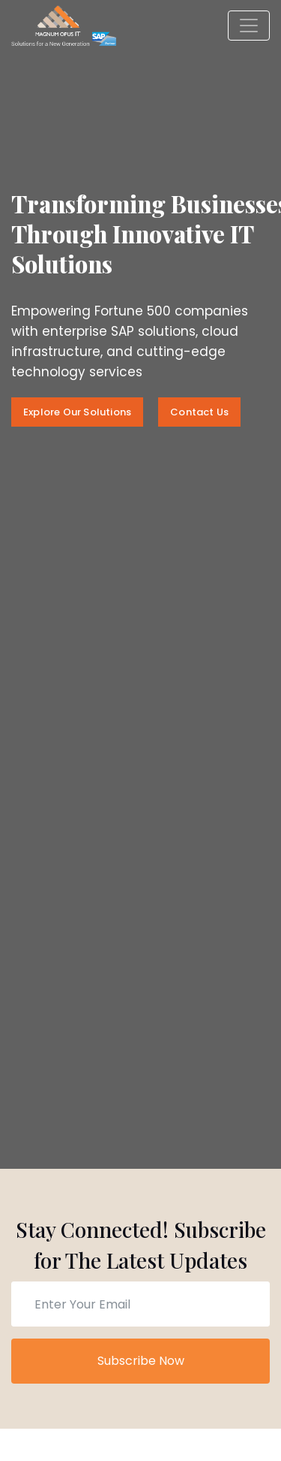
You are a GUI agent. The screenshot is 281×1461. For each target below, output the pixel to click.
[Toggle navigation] (249, 26)
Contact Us (199, 412)
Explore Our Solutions (77, 412)
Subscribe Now (140, 1360)
